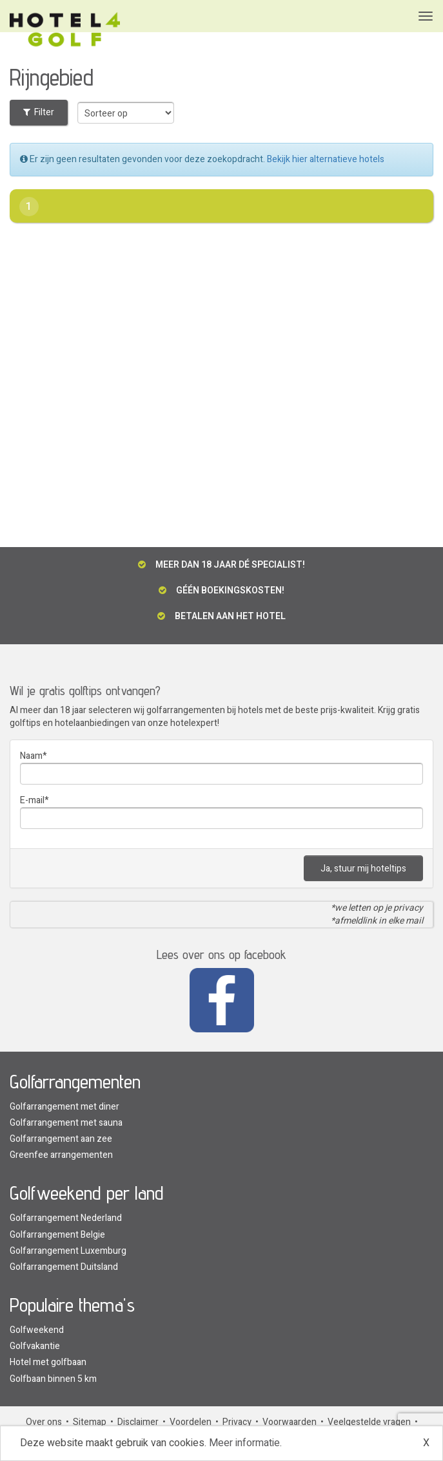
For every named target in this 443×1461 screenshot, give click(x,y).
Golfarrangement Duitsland (64, 1267)
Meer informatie (244, 1443)
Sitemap (89, 1422)
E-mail (32, 800)
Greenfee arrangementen (61, 1155)
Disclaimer (138, 1422)
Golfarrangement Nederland (66, 1218)
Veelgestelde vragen (369, 1422)
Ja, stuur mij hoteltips (363, 868)
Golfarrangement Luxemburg (68, 1251)
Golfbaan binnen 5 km (53, 1379)
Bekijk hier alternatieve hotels (325, 159)
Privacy (236, 1422)
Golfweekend (37, 1330)
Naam (31, 756)
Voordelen (191, 1422)
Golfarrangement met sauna (66, 1123)
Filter (38, 112)
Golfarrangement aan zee (61, 1139)
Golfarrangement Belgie (57, 1235)
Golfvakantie (35, 1346)
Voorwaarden (289, 1422)
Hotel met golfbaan (48, 1362)
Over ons (44, 1422)
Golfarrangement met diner (64, 1106)
